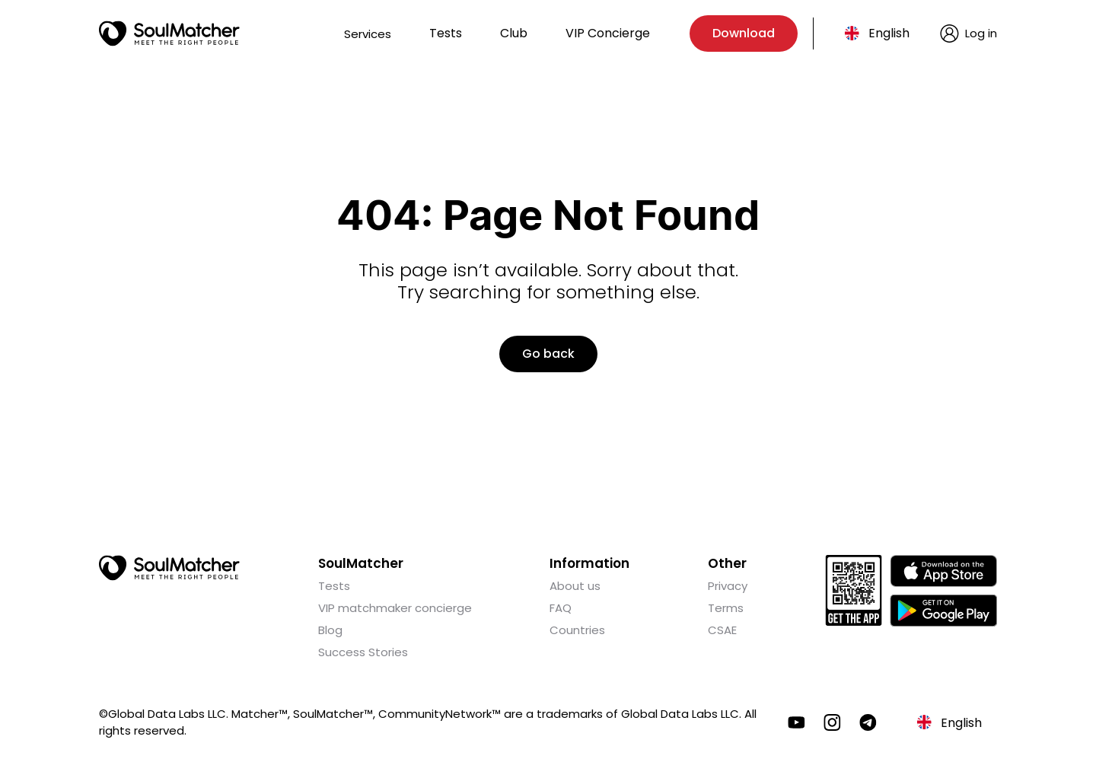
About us (575, 586)
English (889, 33)
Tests (445, 33)
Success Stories (363, 652)
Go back (548, 353)
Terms (726, 608)
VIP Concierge (608, 33)
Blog (330, 630)
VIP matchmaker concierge (395, 608)
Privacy (727, 586)
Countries (577, 630)
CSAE (722, 630)
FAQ (561, 608)
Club (513, 33)
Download (743, 33)
